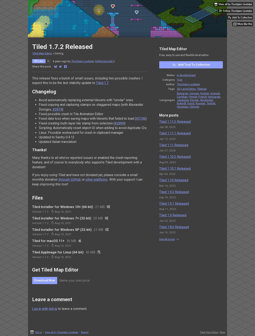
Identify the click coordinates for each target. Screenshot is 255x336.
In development (186, 75)
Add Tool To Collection (191, 65)
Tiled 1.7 (102, 83)
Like (38, 61)
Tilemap (202, 88)
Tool (179, 79)
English (204, 93)
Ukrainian (182, 106)
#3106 (141, 119)
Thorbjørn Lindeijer (82, 61)
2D (178, 88)
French (202, 96)
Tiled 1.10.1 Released (175, 168)
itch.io (38, 332)
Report (84, 332)
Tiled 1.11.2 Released (175, 122)
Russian (200, 103)
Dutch (190, 103)
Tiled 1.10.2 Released (175, 157)
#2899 (119, 123)
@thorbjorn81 (105, 61)
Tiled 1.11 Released (173, 145)
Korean (194, 100)
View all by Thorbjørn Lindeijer (61, 332)
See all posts (167, 239)
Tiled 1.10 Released (173, 180)
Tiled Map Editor (42, 53)
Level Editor (188, 88)
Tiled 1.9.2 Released (174, 192)
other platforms (96, 179)
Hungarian (214, 96)
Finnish (193, 96)
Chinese (194, 106)
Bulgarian (182, 93)
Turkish (210, 103)
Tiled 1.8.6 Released (174, 227)
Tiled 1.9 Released (172, 215)
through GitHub (69, 179)
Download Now (44, 280)
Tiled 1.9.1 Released (174, 204)
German (194, 93)
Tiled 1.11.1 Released (175, 133)
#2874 (57, 109)
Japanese (183, 100)
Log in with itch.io (44, 309)
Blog (222, 332)
